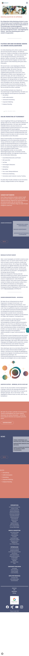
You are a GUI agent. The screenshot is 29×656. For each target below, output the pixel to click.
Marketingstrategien (14, 538)
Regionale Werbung (14, 523)
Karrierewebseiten (14, 580)
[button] (2, 653)
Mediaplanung (14, 542)
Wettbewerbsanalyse (14, 517)
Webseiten (14, 560)
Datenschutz (14, 591)
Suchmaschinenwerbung (14, 512)
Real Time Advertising (14, 524)
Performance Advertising (14, 514)
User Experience (14, 533)
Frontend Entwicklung (14, 548)
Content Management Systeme (14, 551)
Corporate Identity (14, 535)
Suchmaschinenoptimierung (14, 506)
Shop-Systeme (14, 553)
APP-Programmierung (14, 554)
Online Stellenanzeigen (14, 579)
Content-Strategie (14, 571)
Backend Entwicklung (14, 550)
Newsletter (14, 521)
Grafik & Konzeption (7, 475)
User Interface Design (14, 532)
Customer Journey (14, 508)
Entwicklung (5, 477)
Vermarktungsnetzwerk (14, 509)
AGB (14, 589)
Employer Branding (7, 481)
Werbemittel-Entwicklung (14, 556)
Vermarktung (5, 472)
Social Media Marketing (14, 515)
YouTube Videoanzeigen (14, 527)
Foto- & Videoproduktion (14, 525)
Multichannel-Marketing (14, 511)
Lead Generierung (14, 518)
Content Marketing (14, 572)
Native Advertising (14, 569)
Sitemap (14, 593)
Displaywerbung (14, 520)
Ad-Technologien (14, 557)
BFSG (14, 563)
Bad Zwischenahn (9, 288)
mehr (4, 241)
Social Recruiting (14, 577)
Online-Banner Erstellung (14, 539)
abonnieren (7, 422)
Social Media (14, 568)
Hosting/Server (14, 559)
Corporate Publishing (7, 479)
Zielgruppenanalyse (14, 541)
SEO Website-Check (14, 562)
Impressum (14, 588)
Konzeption (14, 536)
